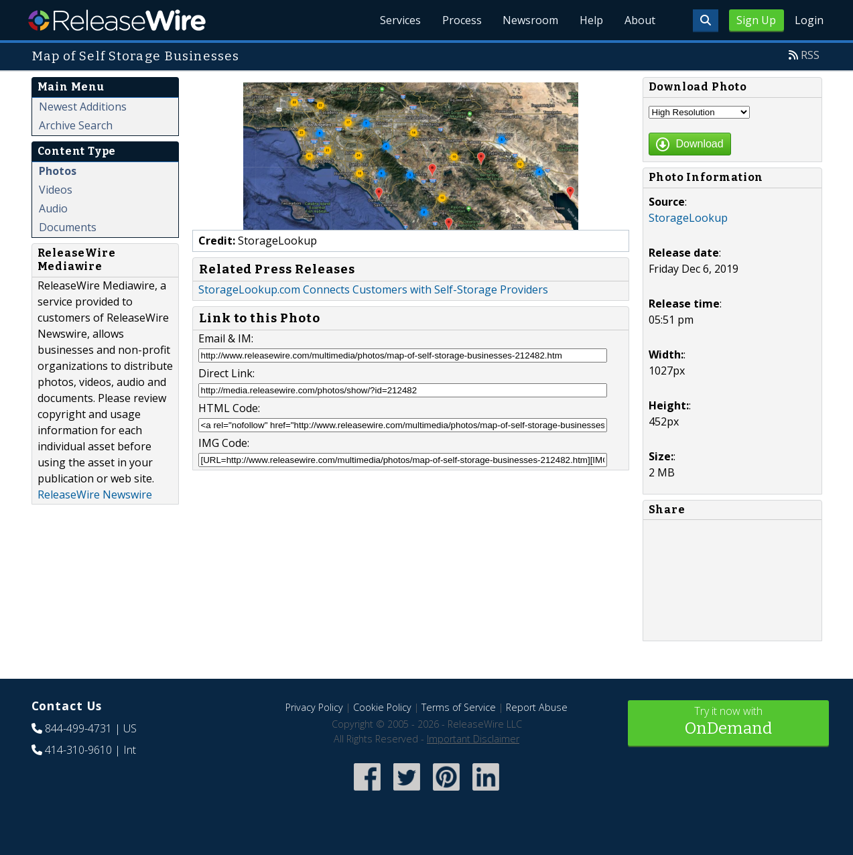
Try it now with (728, 722)
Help (591, 20)
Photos (57, 170)
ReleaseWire (117, 20)
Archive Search (76, 125)
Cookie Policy (382, 707)
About (640, 20)
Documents (67, 227)
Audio (53, 208)
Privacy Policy (314, 707)
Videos (55, 189)
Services (399, 20)
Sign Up (756, 20)
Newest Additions (83, 106)
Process (461, 20)
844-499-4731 (78, 728)
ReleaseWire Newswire (95, 494)
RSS (810, 55)
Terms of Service (458, 707)
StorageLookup (688, 217)
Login (809, 20)
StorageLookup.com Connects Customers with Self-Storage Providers (373, 289)
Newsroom (530, 20)
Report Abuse (537, 707)
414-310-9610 (78, 749)
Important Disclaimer (473, 738)
